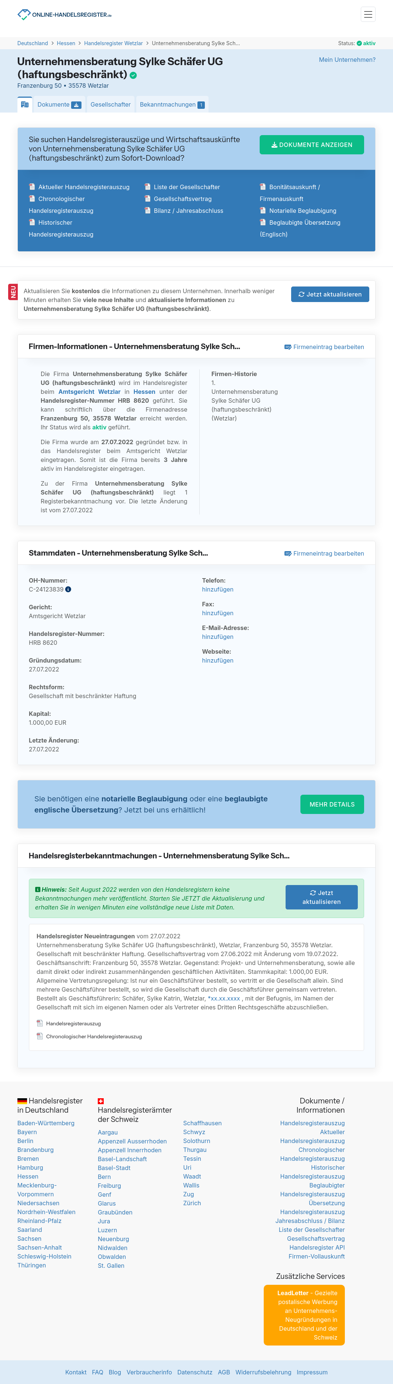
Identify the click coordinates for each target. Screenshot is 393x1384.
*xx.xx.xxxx (224, 998)
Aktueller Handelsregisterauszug (79, 187)
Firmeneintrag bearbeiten (324, 347)
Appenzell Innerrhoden (129, 1150)
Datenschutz (195, 1372)
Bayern (27, 1132)
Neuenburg (113, 1239)
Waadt (192, 1176)
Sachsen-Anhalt (39, 1247)
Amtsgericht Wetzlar (90, 391)
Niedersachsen (38, 1203)
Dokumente (61, 105)
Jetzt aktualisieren (330, 294)
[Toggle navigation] (368, 14)
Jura (104, 1221)
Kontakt (75, 1372)
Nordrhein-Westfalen (46, 1212)
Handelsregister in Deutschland (50, 1105)
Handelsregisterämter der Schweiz (135, 1111)
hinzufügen (217, 589)
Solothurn (196, 1141)
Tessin (192, 1158)
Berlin (25, 1141)
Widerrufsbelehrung (264, 1372)
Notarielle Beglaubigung (298, 210)
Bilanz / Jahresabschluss (183, 210)
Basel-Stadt (114, 1168)
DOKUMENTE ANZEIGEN (312, 144)
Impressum (312, 1372)
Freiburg (109, 1185)
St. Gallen (111, 1265)
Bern (104, 1176)
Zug (188, 1194)
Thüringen (31, 1265)
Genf (104, 1194)
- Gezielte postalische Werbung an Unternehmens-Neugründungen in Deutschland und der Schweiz (307, 1315)
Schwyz (194, 1132)
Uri (187, 1167)
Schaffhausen (202, 1123)
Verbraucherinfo (149, 1372)
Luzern (107, 1230)
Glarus (107, 1203)
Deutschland (32, 43)
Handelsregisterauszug (69, 1023)
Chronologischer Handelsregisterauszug (89, 1036)
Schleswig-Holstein (44, 1256)
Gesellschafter (111, 104)
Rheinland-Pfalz (39, 1220)
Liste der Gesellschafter (182, 187)
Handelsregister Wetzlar (113, 43)
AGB (224, 1372)
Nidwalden (112, 1247)
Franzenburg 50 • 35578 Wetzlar (63, 85)
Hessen (66, 43)
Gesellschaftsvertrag (178, 198)
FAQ (97, 1372)
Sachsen (29, 1238)
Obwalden (112, 1256)
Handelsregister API (317, 1247)
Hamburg (30, 1167)
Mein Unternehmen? (347, 59)
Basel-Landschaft (122, 1159)
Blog (115, 1372)
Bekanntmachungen (174, 105)
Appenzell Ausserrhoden (132, 1141)
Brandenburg (35, 1149)
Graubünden (115, 1212)
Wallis (191, 1185)
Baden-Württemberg (45, 1123)
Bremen (28, 1158)
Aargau (108, 1132)
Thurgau (195, 1149)
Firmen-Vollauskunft (317, 1256)
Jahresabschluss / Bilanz (310, 1220)
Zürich (192, 1203)
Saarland (29, 1229)
